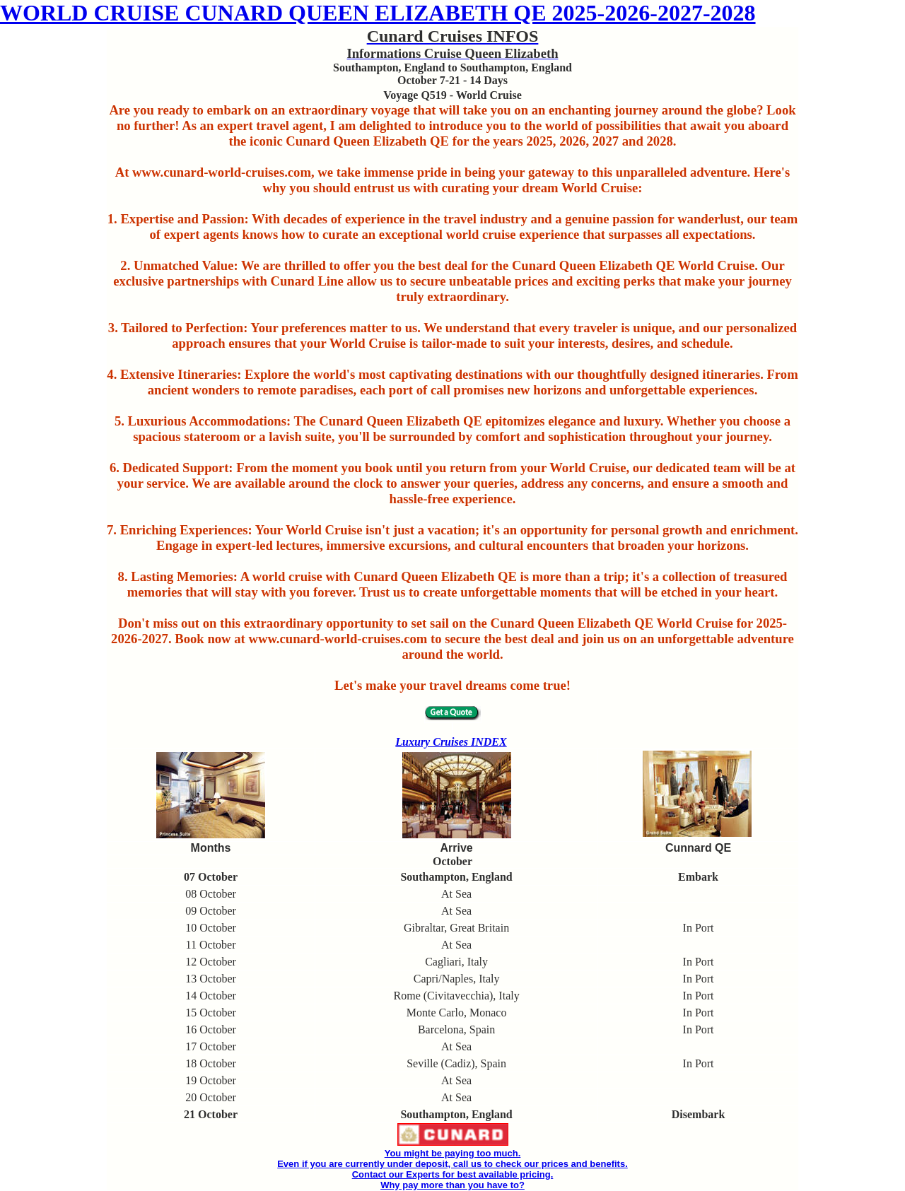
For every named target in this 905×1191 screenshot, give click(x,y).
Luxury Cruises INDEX (450, 742)
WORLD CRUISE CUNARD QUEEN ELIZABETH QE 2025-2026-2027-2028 (378, 12)
